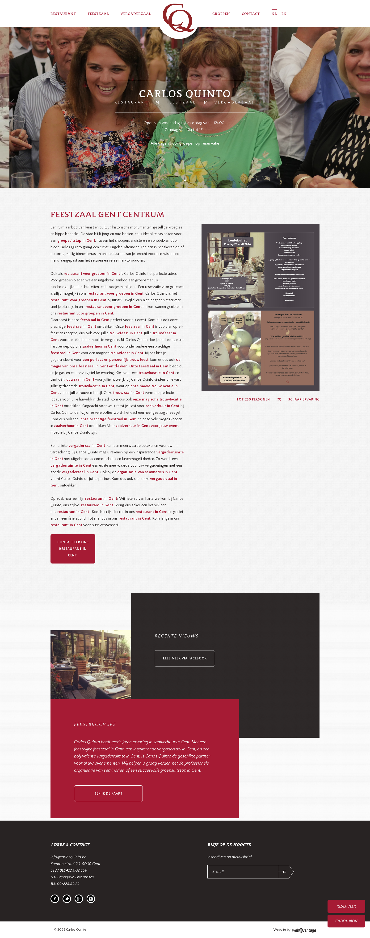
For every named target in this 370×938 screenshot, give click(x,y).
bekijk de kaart (108, 794)
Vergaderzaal (234, 102)
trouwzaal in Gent (78, 379)
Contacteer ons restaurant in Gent (73, 548)
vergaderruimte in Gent (70, 465)
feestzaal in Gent (65, 353)
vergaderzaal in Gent (80, 472)
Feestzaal (181, 102)
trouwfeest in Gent (125, 333)
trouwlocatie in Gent (156, 373)
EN (284, 14)
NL (274, 14)
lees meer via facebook (185, 658)
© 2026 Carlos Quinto (70, 930)
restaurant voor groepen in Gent (116, 293)
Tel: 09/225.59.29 (65, 884)
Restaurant (131, 102)
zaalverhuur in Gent (99, 346)
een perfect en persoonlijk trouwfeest (116, 359)
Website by (294, 930)
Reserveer (346, 906)
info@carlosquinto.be (68, 857)
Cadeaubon (346, 921)
